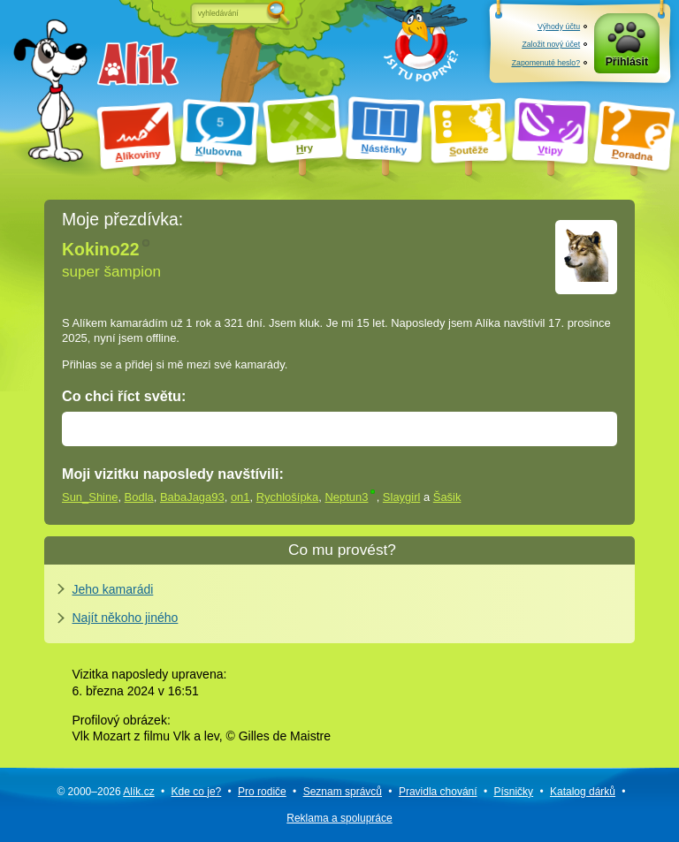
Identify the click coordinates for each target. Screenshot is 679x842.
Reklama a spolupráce (339, 818)
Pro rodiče (262, 791)
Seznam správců (342, 791)
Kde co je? (197, 791)
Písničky (513, 791)
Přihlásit (627, 62)
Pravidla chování (438, 791)
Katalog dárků (582, 791)
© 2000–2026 (105, 791)
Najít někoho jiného (125, 618)
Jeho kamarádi (113, 589)
